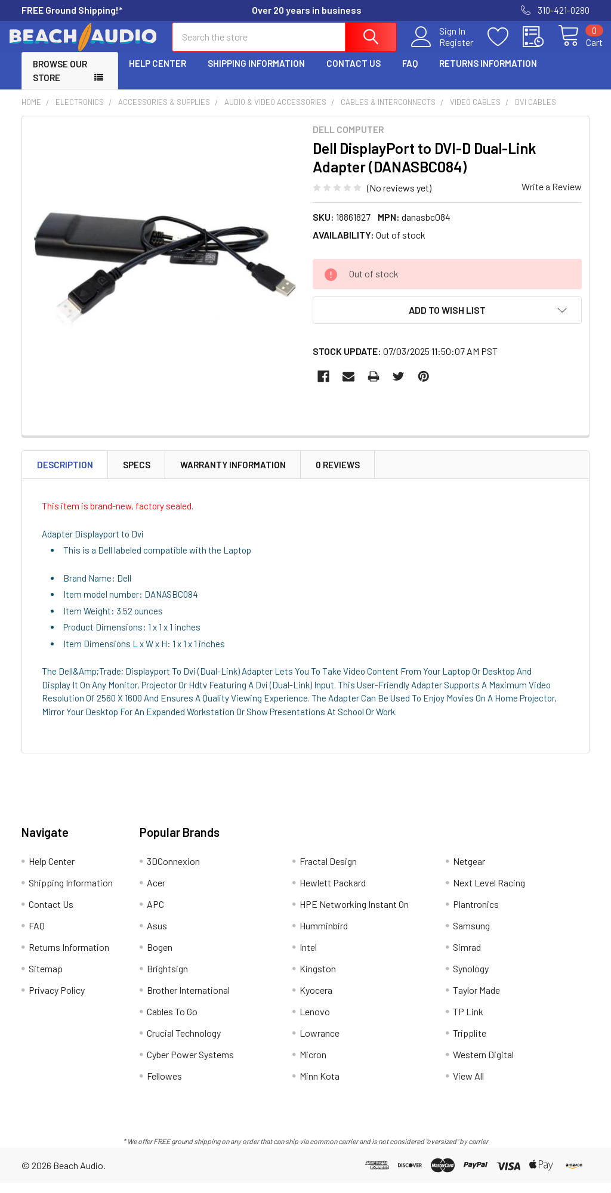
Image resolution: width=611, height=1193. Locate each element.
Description (65, 474)
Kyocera (316, 1000)
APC (155, 914)
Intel (308, 957)
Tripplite (469, 1043)
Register (443, 48)
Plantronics (476, 914)
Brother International (188, 1000)
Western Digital (483, 1064)
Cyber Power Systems (190, 1064)
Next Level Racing (489, 892)
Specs (136, 474)
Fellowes (164, 1086)
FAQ (410, 73)
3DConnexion (173, 871)
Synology (471, 978)
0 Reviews (338, 474)
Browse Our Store (60, 81)
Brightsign (167, 978)
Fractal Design (328, 871)
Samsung (471, 935)
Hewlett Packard (333, 892)
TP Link (468, 1021)
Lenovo (315, 1021)
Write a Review (551, 196)
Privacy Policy (57, 1000)
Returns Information (488, 73)
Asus (157, 935)
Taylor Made (476, 1000)
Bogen (159, 957)
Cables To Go (172, 1021)
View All (468, 1086)
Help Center (157, 73)
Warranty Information (233, 474)
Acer (156, 892)
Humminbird (324, 935)
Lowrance (320, 1043)
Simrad (467, 957)
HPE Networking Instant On (354, 914)
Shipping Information (256, 73)
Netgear (469, 871)
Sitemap (46, 978)
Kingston (318, 978)
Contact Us (353, 73)
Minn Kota (320, 1086)
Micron (313, 1064)
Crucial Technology (184, 1043)
